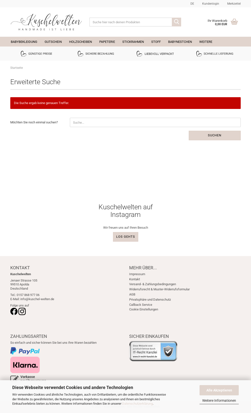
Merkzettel (233, 3)
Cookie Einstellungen (143, 309)
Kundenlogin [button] (210, 3)
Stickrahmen (133, 42)
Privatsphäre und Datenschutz (150, 299)
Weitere (205, 42)
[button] (191, 3)
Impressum (137, 274)
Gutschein (53, 42)
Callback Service (140, 305)
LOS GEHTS (125, 236)
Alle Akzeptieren (219, 390)
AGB (132, 294)
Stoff (156, 42)
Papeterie (107, 42)
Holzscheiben (80, 42)
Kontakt (134, 279)
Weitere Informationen (219, 400)
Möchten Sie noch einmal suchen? (34, 122)
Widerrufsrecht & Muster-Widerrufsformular (159, 289)
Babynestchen (180, 42)
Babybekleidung (24, 42)
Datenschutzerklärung (137, 403)
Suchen (214, 135)
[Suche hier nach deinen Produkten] (176, 22)
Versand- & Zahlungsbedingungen (152, 284)
